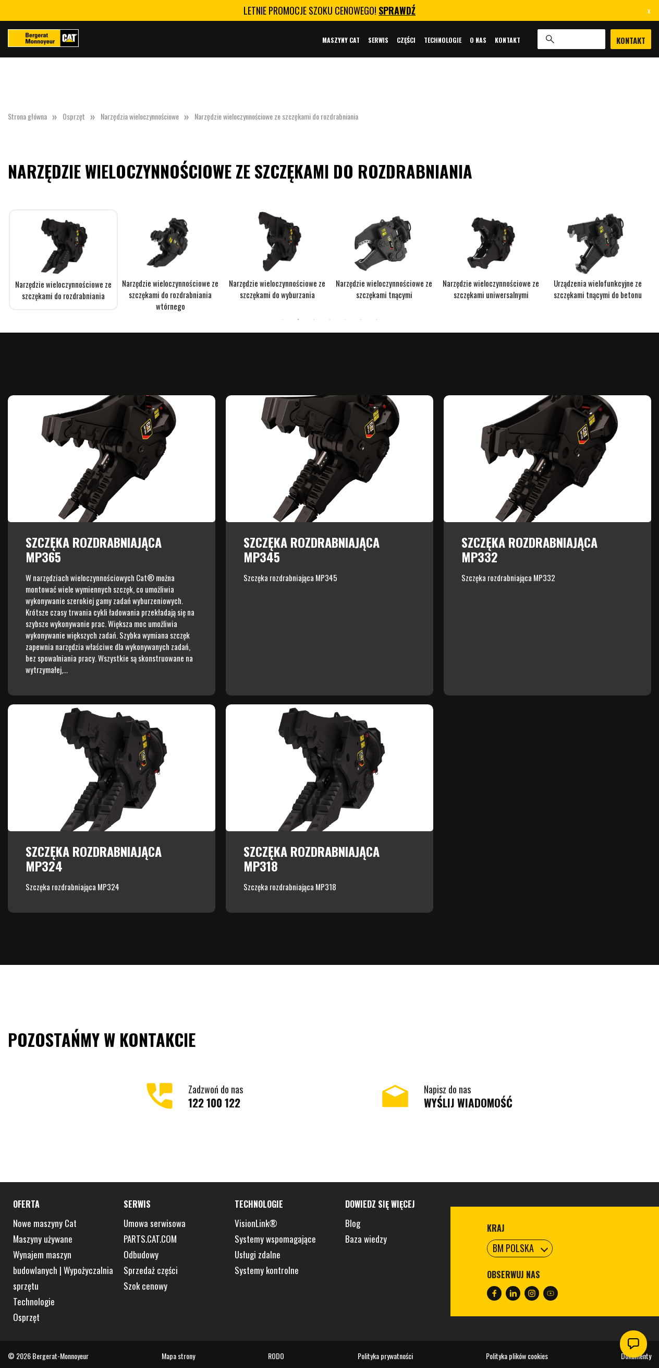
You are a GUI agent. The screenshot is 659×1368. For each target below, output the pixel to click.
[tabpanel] (63, 259)
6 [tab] (361, 319)
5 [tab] (345, 319)
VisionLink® (256, 1223)
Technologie (442, 40)
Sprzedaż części (151, 1270)
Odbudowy (141, 1254)
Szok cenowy (145, 1285)
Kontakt (507, 40)
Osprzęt (74, 116)
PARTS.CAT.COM (150, 1238)
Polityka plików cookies (517, 1355)
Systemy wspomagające (275, 1238)
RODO (276, 1355)
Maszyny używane (42, 1238)
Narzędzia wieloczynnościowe (140, 116)
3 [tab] (314, 319)
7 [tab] (376, 319)
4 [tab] (329, 319)
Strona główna (27, 116)
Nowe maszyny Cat (45, 1223)
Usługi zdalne (257, 1254)
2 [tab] (298, 319)
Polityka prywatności (385, 1355)
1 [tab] (282, 319)
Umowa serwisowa (155, 1223)
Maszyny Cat (341, 40)
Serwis (378, 40)
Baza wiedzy (366, 1238)
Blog (352, 1223)
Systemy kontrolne (267, 1270)
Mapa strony (178, 1355)
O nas (478, 40)
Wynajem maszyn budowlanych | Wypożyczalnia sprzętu (63, 1270)
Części (406, 40)
